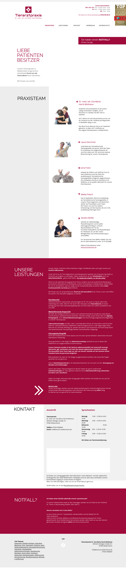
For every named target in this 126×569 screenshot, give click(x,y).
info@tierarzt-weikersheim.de (61, 429)
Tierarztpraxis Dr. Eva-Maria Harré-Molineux (96, 542)
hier (91, 42)
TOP (63, 539)
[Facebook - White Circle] (63, 545)
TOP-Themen (18, 541)
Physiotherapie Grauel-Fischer (74, 485)
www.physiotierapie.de (88, 247)
